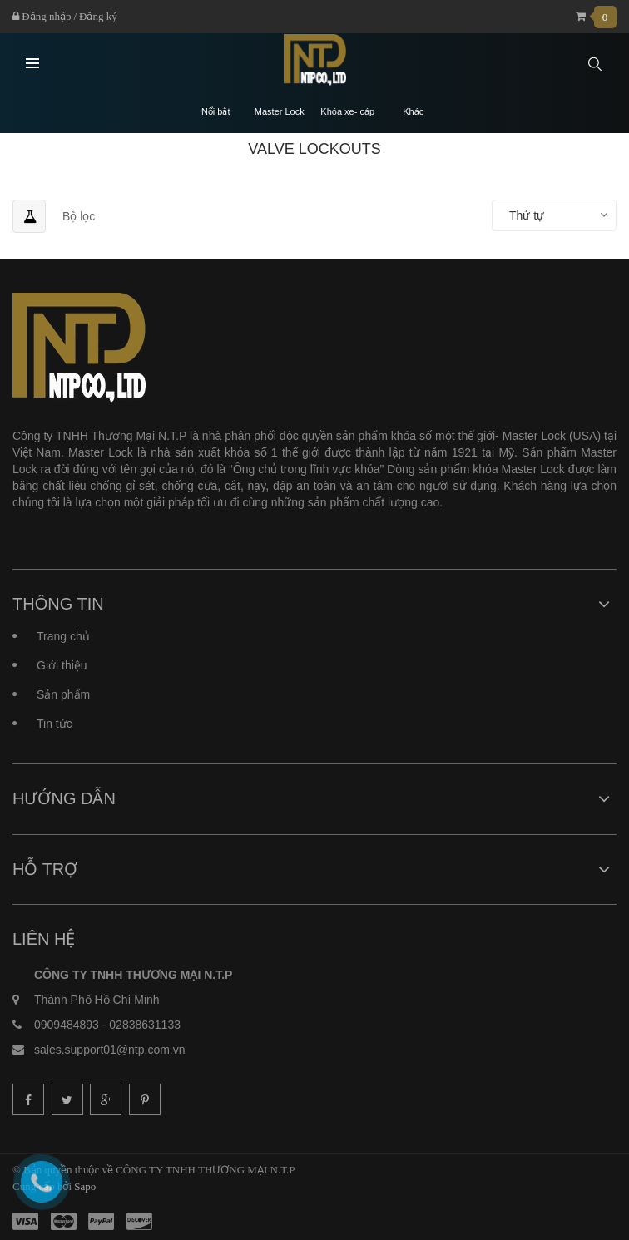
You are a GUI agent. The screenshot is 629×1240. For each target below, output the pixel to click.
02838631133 (145, 1024)
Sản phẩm (63, 694)
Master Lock (280, 111)
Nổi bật (215, 111)
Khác (413, 111)
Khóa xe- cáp (347, 111)
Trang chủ (63, 636)
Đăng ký (98, 16)
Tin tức (54, 723)
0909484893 (66, 1024)
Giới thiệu (62, 665)
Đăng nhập (41, 16)
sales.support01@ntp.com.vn (110, 1049)
